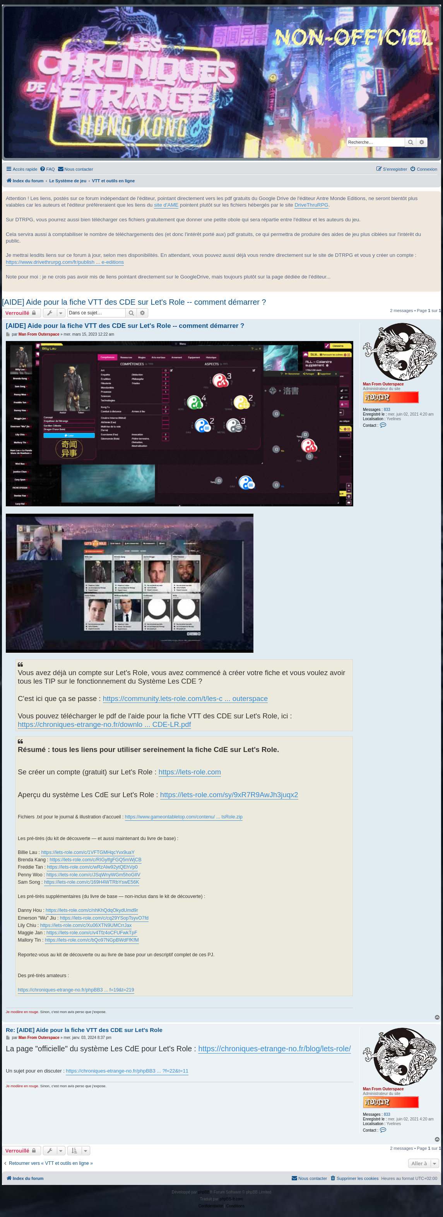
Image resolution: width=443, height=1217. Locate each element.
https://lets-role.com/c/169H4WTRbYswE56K (91, 882)
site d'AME (166, 205)
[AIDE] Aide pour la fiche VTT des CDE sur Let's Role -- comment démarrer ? (134, 302)
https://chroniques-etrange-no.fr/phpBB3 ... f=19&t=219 (76, 990)
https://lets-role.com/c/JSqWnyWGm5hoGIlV (93, 875)
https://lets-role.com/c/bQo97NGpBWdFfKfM (92, 940)
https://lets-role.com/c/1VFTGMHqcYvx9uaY (87, 852)
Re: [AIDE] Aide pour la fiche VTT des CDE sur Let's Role (84, 1030)
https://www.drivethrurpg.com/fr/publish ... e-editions (65, 262)
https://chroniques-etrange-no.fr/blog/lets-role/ (274, 1048)
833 (387, 409)
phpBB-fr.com (231, 1199)
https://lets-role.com (190, 772)
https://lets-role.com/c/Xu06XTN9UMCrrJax (86, 925)
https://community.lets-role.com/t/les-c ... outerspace (185, 698)
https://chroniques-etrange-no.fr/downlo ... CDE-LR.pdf (104, 724)
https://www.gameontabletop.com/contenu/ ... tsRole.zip (184, 817)
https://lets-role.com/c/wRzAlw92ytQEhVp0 (92, 867)
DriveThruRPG (311, 205)
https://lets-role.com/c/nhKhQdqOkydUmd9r (92, 910)
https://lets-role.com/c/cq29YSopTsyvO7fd (104, 918)
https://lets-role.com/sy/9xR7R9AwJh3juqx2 (229, 795)
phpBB (204, 1192)
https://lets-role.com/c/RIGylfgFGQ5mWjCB (95, 859)
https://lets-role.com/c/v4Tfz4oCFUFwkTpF (91, 932)
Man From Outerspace (383, 384)
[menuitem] (47, 169)
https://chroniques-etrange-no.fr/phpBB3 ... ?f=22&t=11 (127, 1071)
